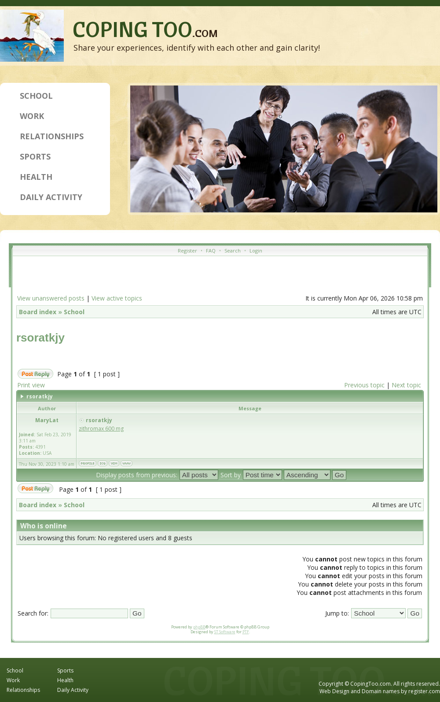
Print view (31, 385)
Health (36, 177)
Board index (37, 312)
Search (232, 250)
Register (187, 250)
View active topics (117, 298)
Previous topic (364, 385)
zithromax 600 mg (101, 428)
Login (255, 250)
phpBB (199, 627)
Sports (35, 156)
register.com (424, 691)
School (36, 96)
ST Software (224, 632)
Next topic (406, 385)
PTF (245, 632)
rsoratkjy (40, 337)
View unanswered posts (50, 298)
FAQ (211, 250)
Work (32, 116)
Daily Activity (51, 197)
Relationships (52, 136)
